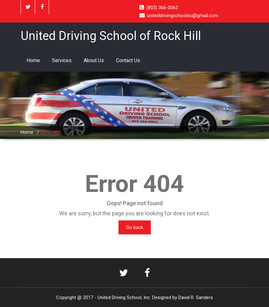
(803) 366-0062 (162, 7)
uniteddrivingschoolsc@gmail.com (182, 15)
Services (62, 60)
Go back (134, 227)
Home (33, 60)
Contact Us (128, 60)
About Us (94, 60)
